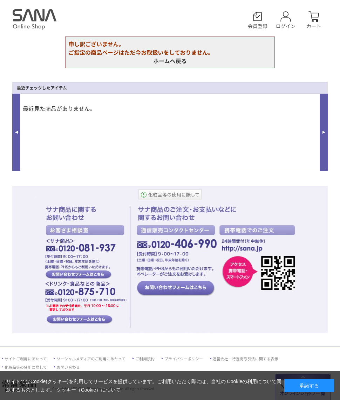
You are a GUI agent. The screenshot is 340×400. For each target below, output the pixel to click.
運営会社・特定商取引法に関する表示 (245, 358)
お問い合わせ (68, 367)
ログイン (285, 25)
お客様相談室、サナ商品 (78, 274)
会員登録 (257, 25)
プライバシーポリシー (183, 358)
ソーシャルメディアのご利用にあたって (90, 358)
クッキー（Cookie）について (88, 390)
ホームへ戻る (170, 60)
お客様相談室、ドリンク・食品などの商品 (78, 319)
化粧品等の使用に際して (26, 367)
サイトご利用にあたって (26, 358)
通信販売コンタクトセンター (176, 288)
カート (313, 25)
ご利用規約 (145, 358)
